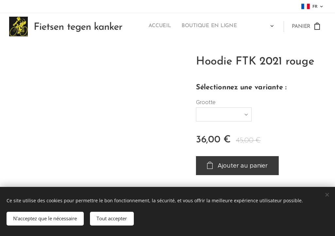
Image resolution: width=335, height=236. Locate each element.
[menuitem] (179, 26)
